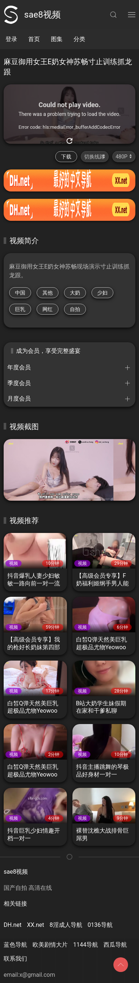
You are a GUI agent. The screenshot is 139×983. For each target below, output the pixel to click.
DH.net (13, 924)
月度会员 (19, 398)
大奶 (75, 293)
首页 (34, 39)
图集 (57, 39)
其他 (47, 293)
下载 (66, 157)
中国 (20, 293)
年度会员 (19, 367)
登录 (11, 39)
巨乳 (20, 309)
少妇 (102, 293)
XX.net (35, 924)
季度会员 (19, 383)
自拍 (75, 309)
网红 (47, 309)
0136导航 (100, 924)
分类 (79, 39)
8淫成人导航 (66, 924)
